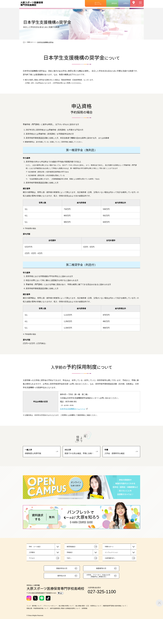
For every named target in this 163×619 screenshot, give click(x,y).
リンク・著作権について (34, 606)
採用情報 (84, 608)
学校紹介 (70, 552)
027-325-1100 (102, 591)
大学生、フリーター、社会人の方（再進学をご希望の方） (98, 576)
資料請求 (114, 3)
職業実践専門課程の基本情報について (114, 606)
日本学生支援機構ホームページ (72, 409)
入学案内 (32, 552)
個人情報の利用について (66, 606)
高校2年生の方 (61, 568)
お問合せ (126, 3)
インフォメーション (111, 552)
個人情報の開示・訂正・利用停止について (88, 606)
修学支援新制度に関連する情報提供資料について (65, 608)
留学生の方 (62, 576)
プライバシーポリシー (50, 606)
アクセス (133, 5)
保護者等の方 (101, 568)
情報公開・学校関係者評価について (37, 608)
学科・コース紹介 (35, 546)
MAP (60, 593)
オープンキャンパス (98, 3)
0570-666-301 (71, 402)
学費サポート (31, 42)
